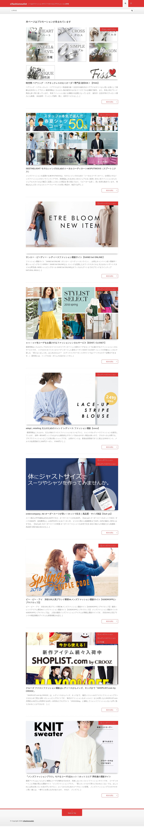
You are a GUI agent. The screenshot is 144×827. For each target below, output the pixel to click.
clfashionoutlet (28, 822)
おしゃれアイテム (110, 30)
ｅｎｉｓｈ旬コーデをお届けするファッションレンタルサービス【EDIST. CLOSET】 (66, 344)
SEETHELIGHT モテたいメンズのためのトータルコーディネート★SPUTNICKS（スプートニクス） (71, 171)
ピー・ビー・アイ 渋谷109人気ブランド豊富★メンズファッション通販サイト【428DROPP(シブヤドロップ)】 (71, 602)
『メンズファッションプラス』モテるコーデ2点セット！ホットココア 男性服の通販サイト (68, 777)
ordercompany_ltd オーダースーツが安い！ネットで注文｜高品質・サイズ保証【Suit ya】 (69, 515)
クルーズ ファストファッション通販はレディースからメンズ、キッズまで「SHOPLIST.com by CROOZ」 (71, 690)
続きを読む (110, 103)
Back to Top (72, 814)
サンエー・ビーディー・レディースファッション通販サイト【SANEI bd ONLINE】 (65, 258)
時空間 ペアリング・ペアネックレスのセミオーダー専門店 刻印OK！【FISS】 (63, 84)
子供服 (102, 643)
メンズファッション (109, 116)
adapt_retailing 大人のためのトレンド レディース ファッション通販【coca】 (63, 429)
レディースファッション (108, 204)
